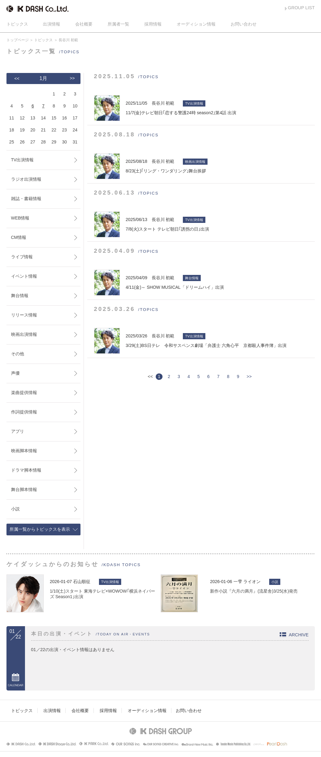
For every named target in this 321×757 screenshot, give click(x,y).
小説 (15, 508)
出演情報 (51, 24)
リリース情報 (24, 314)
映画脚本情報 (24, 450)
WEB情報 (20, 217)
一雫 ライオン (247, 581)
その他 (17, 353)
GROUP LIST (301, 7)
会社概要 (84, 24)
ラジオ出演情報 (26, 179)
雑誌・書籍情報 (26, 198)
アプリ (17, 431)
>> (249, 376)
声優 (15, 373)
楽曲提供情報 (24, 392)
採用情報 (153, 24)
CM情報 (19, 237)
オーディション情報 (196, 24)
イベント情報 (24, 276)
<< (16, 78)
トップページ (17, 40)
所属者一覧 (118, 24)
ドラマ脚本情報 (26, 470)
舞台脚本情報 (24, 489)
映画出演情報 (24, 334)
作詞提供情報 (24, 411)
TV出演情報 (22, 159)
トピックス (17, 24)
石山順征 (81, 581)
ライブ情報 (22, 256)
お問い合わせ (244, 24)
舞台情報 (19, 295)
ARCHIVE (299, 634)
